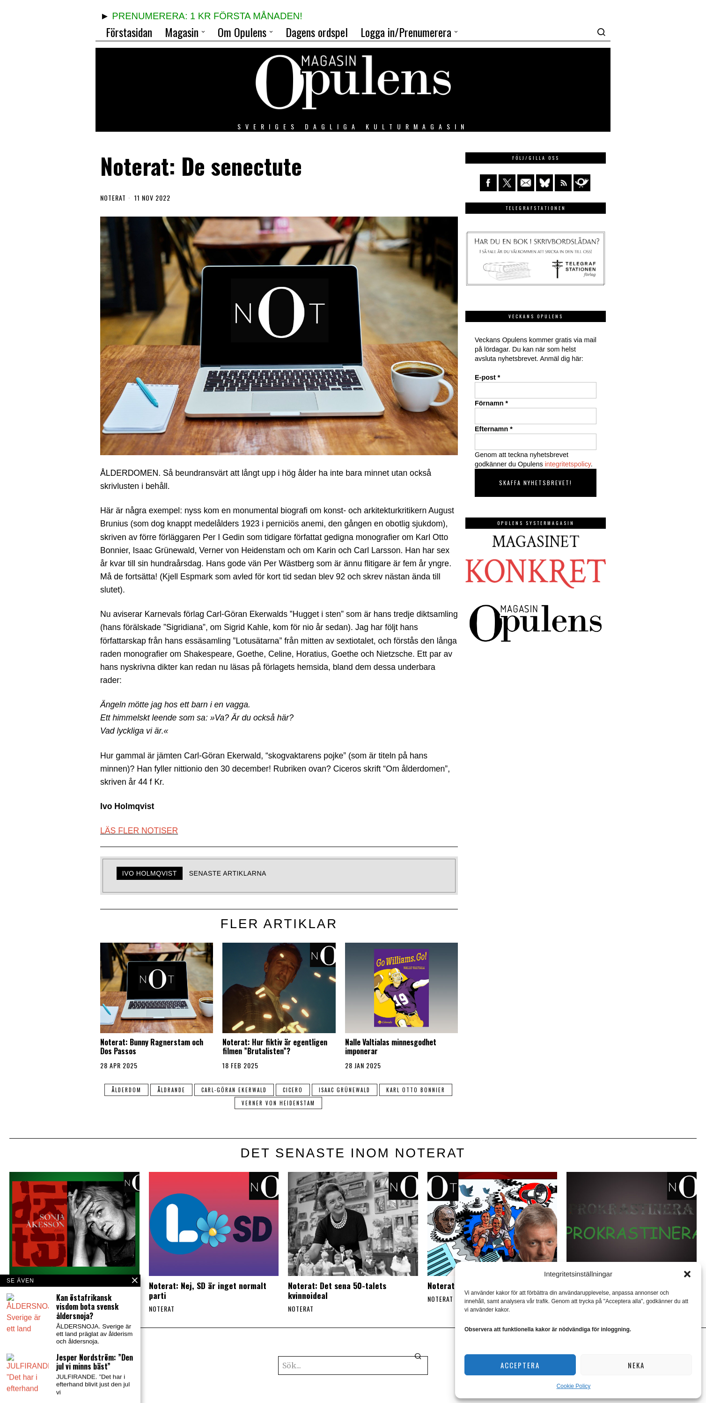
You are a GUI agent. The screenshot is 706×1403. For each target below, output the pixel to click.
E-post (487, 377)
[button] (687, 1274)
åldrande (171, 1090)
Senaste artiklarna (227, 873)
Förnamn (491, 403)
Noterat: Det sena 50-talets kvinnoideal (337, 1290)
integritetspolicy (568, 464)
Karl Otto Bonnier (415, 1090)
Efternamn (494, 429)
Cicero (293, 1090)
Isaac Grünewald (344, 1090)
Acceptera (520, 1365)
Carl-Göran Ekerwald (234, 1090)
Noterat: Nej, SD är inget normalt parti (207, 1290)
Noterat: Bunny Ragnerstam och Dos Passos (151, 1047)
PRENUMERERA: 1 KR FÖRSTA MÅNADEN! (207, 16)
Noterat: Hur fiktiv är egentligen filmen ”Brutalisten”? (274, 1047)
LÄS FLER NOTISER (139, 830)
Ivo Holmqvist (149, 873)
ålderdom (126, 1090)
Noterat (113, 198)
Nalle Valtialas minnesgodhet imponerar (390, 1047)
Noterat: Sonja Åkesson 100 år (63, 1285)
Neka (636, 1365)
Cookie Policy (574, 1386)
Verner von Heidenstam (278, 1103)
